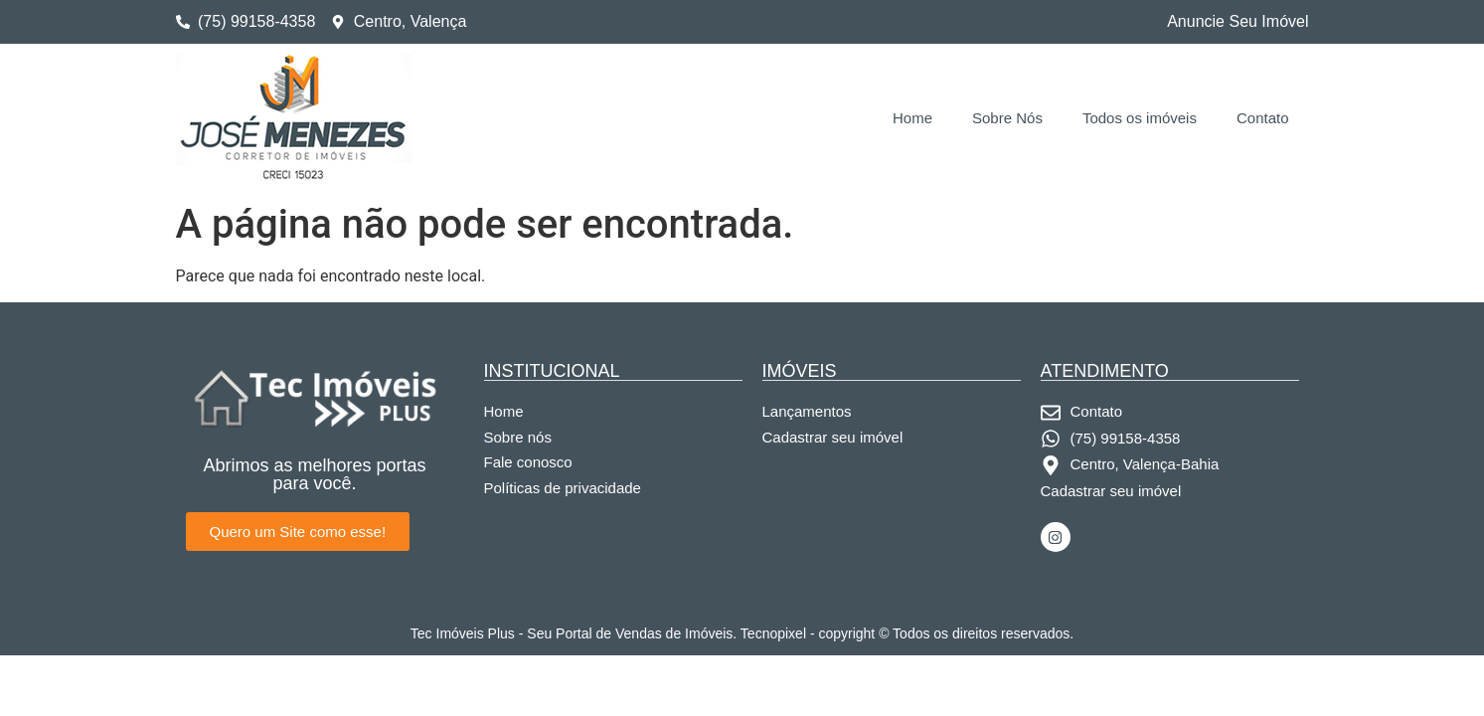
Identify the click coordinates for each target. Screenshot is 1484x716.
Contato (1263, 117)
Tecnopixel (773, 633)
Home (912, 117)
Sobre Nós (1007, 117)
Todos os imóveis (1139, 117)
